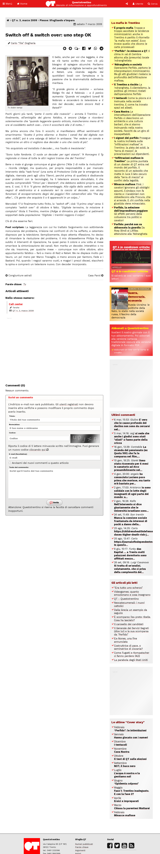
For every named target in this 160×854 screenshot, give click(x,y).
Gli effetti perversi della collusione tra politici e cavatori (131, 214)
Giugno (126, 782)
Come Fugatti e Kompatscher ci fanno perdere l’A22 (131, 654)
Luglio (127, 773)
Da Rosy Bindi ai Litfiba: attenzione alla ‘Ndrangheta (130, 229)
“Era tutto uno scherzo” (128, 587)
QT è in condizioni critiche (129, 271)
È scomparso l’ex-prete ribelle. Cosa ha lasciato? (132, 618)
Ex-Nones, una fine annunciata (125, 640)
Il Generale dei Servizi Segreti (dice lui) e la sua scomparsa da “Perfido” (131, 631)
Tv (24, 284)
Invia (54, 502)
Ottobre (130, 757)
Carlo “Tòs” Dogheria (23, 43)
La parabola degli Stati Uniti (131, 659)
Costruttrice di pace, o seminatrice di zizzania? (128, 647)
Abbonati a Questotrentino (130, 328)
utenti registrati (68, 404)
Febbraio (130, 729)
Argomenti (80, 850)
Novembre (121, 750)
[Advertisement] (54, 349)
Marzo (132, 807)
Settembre (124, 764)
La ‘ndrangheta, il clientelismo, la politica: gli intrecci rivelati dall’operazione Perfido (132, 89)
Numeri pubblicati (84, 844)
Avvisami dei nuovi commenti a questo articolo (39, 462)
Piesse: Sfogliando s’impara (57, 20)
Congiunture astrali (18, 275)
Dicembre (120, 743)
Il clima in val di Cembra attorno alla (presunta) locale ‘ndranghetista (132, 55)
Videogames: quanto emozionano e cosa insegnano (132, 593)
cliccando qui (38, 449)
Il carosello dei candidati (128, 624)
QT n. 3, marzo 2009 (24, 20)
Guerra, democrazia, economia (136, 296)
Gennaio (131, 736)
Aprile (126, 799)
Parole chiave (81, 847)
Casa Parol (95, 275)
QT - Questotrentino (126, 598)
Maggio (131, 790)
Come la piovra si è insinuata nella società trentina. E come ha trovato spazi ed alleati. (132, 103)
